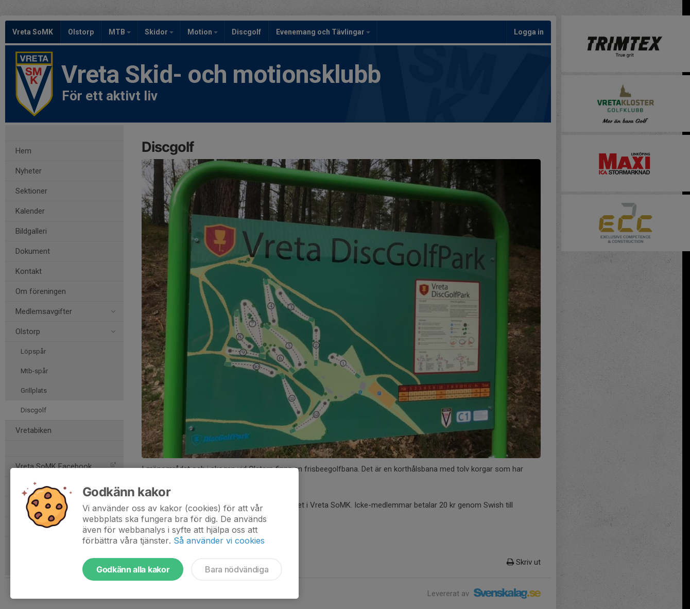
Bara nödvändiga (236, 569)
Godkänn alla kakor (132, 569)
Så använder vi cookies (219, 540)
